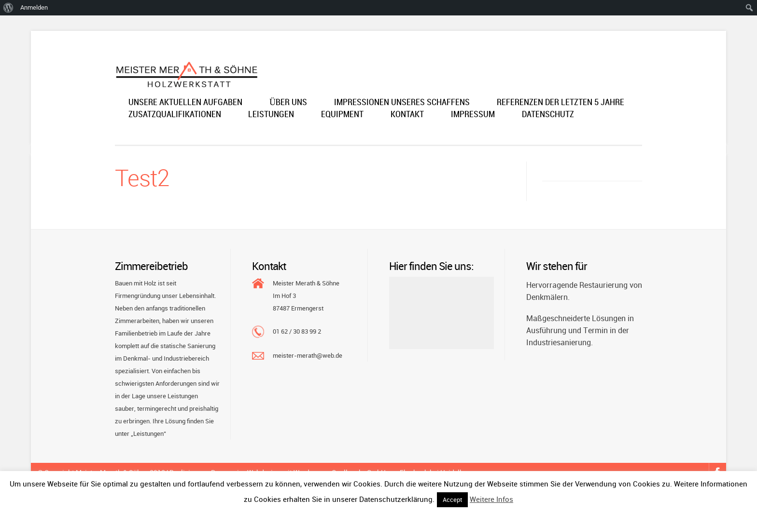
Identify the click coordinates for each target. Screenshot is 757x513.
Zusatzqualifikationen (174, 115)
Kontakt (407, 115)
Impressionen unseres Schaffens (402, 103)
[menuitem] (8, 7)
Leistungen (271, 115)
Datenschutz (548, 115)
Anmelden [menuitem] (34, 7)
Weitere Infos (491, 499)
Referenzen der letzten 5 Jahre (560, 103)
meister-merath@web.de (307, 355)
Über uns (288, 103)
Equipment (342, 115)
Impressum (473, 115)
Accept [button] (452, 499)
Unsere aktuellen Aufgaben (185, 103)
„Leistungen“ (148, 433)
